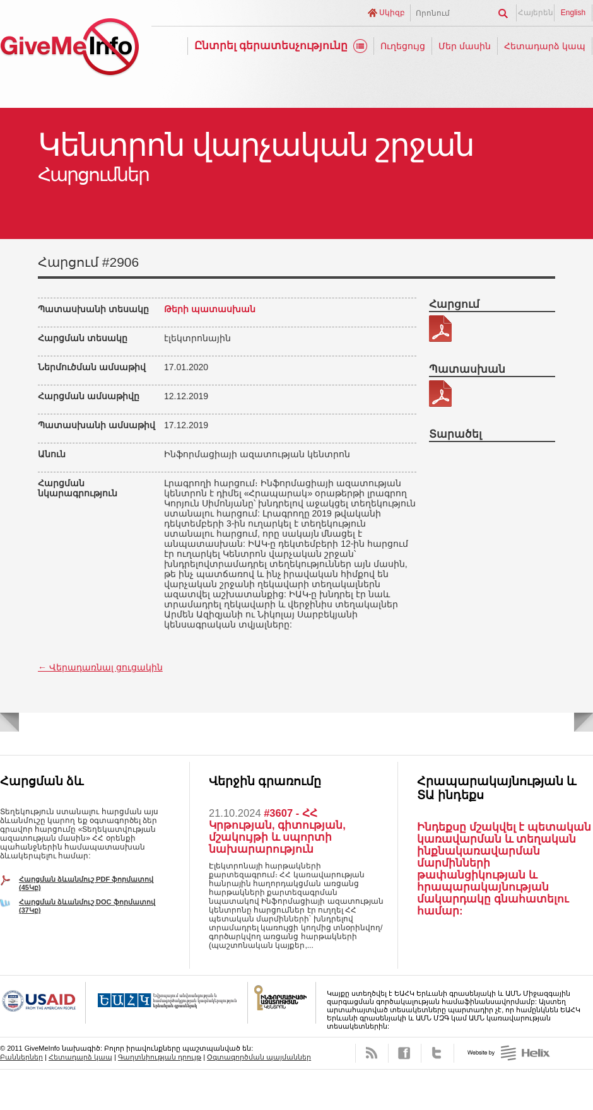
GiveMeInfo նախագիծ (69, 49)
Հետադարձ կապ (544, 46)
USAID (43, 1003)
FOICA (282, 1003)
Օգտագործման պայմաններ (259, 1057)
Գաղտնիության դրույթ (159, 1057)
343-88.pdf (440, 328)
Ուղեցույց (402, 46)
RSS (372, 1053)
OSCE (167, 1003)
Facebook (405, 1053)
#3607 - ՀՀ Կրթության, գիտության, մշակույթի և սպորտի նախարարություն (277, 831)
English (573, 12)
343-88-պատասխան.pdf (440, 393)
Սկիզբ (392, 12)
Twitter (437, 1053)
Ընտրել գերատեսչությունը (271, 46)
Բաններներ (21, 1057)
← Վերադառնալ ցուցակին (100, 667)
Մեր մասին (464, 46)
